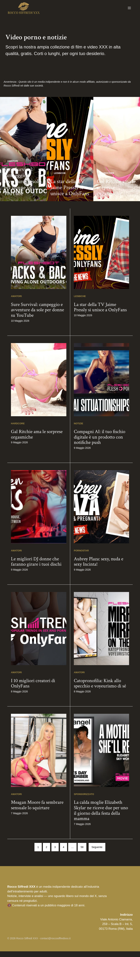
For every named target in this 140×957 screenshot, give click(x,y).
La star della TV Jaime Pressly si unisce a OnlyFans (69, 193)
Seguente (97, 852)
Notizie (78, 429)
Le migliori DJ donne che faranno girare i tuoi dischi (36, 567)
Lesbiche (60, 178)
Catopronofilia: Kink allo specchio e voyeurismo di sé (100, 689)
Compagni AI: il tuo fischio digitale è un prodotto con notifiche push (99, 442)
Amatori (12, 166)
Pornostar (81, 556)
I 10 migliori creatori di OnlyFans (33, 689)
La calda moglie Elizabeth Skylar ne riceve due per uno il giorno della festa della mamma (101, 816)
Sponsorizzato (84, 799)
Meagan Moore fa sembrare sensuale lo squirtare (37, 811)
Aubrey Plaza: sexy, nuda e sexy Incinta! (98, 567)
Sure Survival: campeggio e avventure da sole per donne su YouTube (22, 187)
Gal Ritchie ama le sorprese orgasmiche (116, 193)
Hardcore (107, 178)
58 (82, 852)
